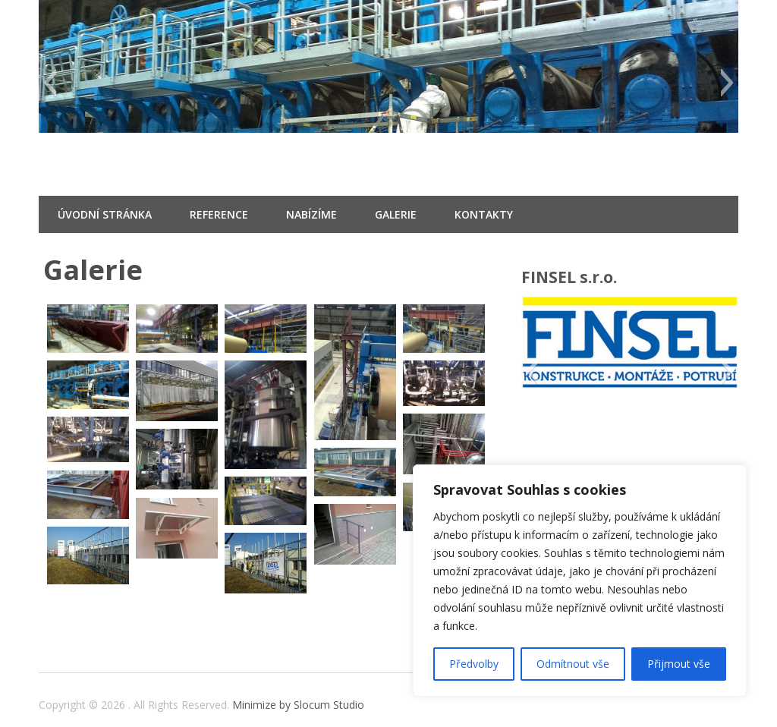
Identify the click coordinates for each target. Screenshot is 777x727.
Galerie (396, 214)
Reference (219, 214)
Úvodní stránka (105, 214)
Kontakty (484, 214)
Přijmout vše (678, 663)
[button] (49, 83)
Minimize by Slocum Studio (298, 704)
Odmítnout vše (572, 663)
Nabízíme (311, 214)
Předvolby (474, 663)
